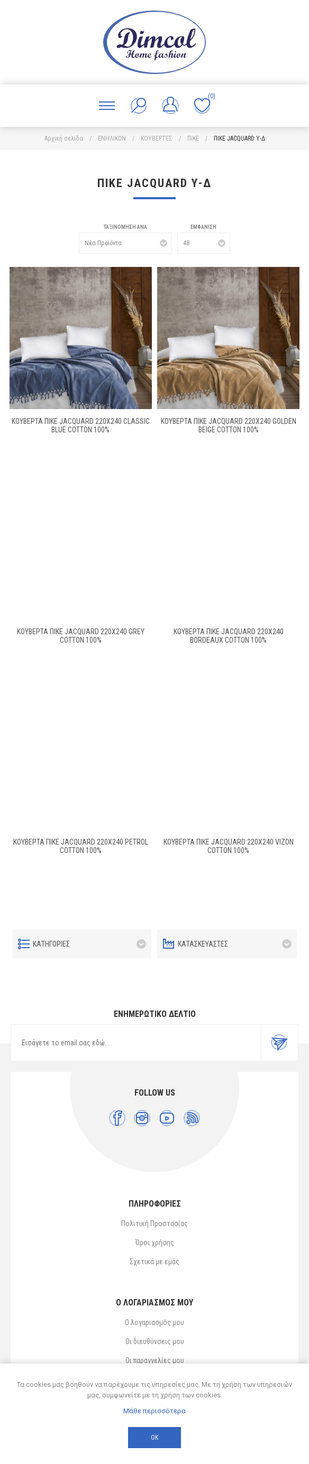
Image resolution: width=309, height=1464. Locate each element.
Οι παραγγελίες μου (154, 1360)
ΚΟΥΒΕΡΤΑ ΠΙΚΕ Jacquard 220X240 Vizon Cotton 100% (228, 846)
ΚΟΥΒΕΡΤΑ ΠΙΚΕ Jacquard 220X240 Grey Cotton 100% (80, 635)
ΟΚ (154, 1437)
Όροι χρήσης (154, 1242)
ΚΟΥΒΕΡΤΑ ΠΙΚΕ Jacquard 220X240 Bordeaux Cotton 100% (229, 635)
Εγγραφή (279, 1043)
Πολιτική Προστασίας (154, 1223)
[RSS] (192, 1118)
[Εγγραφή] (136, 1043)
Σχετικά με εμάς (154, 1261)
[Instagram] (142, 1118)
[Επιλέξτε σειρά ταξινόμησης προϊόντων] (125, 243)
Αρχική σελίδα (63, 138)
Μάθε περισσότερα (154, 1411)
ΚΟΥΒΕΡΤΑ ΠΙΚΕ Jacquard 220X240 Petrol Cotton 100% (80, 846)
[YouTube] (167, 1118)
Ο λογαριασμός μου (154, 1322)
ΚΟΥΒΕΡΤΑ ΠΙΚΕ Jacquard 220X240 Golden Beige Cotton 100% (228, 425)
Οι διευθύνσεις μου (154, 1341)
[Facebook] (117, 1118)
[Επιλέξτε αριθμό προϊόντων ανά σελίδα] (203, 243)
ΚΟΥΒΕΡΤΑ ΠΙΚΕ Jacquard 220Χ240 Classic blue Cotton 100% (81, 425)
